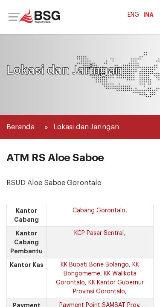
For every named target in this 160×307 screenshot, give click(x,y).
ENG (133, 15)
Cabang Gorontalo (99, 211)
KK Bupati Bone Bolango (95, 265)
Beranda (20, 126)
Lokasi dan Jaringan (86, 126)
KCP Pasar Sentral (99, 233)
